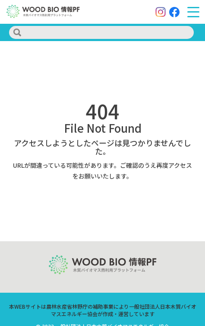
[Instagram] (160, 12)
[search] (101, 32)
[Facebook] (174, 12)
